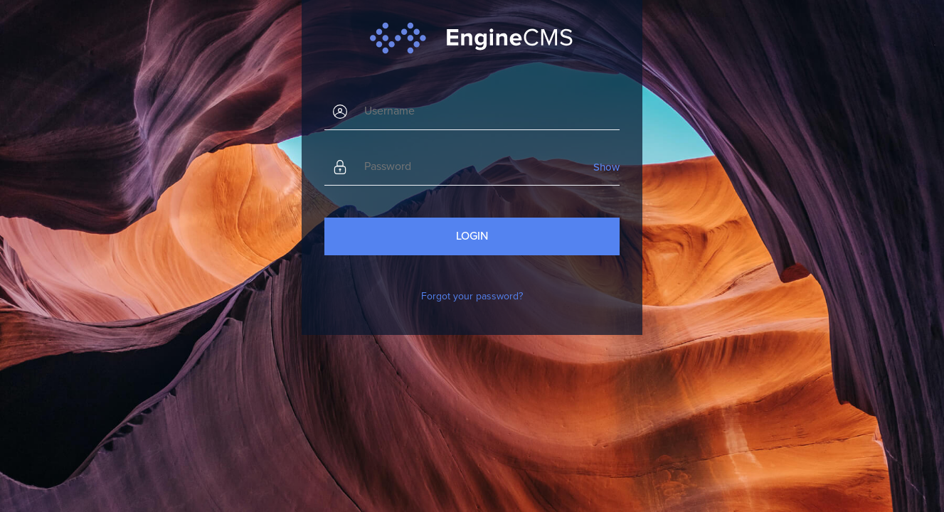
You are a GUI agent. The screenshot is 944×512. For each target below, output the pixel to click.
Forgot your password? (472, 296)
